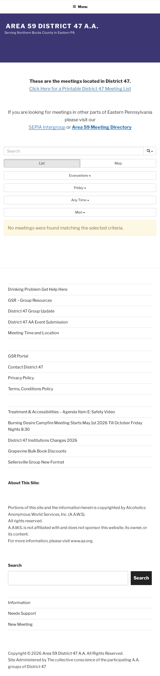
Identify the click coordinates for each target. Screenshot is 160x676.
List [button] (42, 163)
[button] (80, 175)
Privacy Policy (21, 378)
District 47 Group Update (31, 311)
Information (19, 602)
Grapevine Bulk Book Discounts (37, 451)
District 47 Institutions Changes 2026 (42, 440)
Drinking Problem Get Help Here (37, 289)
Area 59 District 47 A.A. (52, 26)
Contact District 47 (25, 367)
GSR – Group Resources (30, 300)
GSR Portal (18, 356)
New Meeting (20, 624)
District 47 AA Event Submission (38, 322)
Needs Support (22, 613)
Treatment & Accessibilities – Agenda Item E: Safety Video (61, 412)
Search (15, 565)
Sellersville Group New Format (36, 462)
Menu (80, 6)
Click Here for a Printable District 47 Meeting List (80, 88)
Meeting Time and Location (33, 332)
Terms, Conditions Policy (30, 388)
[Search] (74, 151)
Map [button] (118, 163)
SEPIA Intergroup (47, 127)
